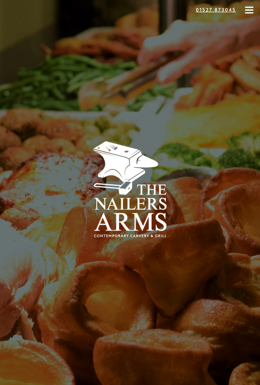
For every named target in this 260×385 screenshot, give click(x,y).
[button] (249, 11)
